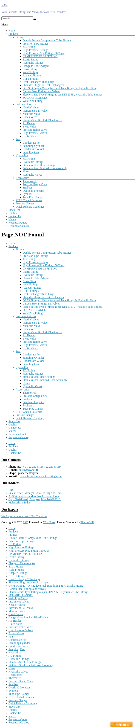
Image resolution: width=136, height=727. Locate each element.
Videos (12, 219)
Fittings (20, 37)
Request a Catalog (18, 225)
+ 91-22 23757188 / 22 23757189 (42, 466)
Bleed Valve (29, 126)
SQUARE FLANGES (35, 97)
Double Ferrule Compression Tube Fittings (47, 40)
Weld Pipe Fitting (33, 100)
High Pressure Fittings (35, 49)
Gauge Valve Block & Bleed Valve (42, 120)
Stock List (14, 209)
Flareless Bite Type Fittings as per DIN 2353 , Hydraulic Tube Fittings (63, 94)
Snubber (27, 187)
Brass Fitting (30, 69)
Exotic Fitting (30, 59)
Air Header (29, 123)
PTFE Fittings (31, 78)
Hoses (26, 171)
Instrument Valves (26, 104)
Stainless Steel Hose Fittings (39, 165)
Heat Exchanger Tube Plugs (38, 81)
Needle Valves (31, 107)
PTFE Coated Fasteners (29, 200)
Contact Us (14, 216)
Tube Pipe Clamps (33, 197)
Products (13, 33)
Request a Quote (17, 222)
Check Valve (30, 116)
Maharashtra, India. (19, 502)
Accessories (22, 177)
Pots (18, 139)
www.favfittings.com (50, 476)
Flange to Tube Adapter (36, 65)
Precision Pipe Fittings (35, 43)
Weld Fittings (30, 72)
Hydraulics (22, 155)
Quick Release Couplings (30, 206)
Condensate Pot (31, 142)
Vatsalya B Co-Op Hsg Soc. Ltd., (35, 492)
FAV (4, 5)
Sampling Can (31, 152)
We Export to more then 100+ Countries (24, 516)
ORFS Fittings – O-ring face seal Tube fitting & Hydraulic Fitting (60, 88)
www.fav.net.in (29, 476)
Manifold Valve (31, 113)
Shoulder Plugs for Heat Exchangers (43, 84)
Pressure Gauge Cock (35, 184)
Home (11, 30)
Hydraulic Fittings (33, 62)
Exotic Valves (30, 136)
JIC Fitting (29, 46)
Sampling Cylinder (33, 145)
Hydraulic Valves (32, 174)
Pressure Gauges (25, 203)
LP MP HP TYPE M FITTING (40, 56)
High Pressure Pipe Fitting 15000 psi (43, 53)
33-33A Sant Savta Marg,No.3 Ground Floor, (34, 496)
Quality (12, 213)
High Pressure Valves (35, 132)
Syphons (27, 193)
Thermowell (29, 181)
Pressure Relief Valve (35, 129)
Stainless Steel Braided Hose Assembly (45, 168)
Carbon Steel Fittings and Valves (41, 91)
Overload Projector (33, 190)
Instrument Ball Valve (35, 110)
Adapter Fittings (32, 75)
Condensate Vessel (33, 148)
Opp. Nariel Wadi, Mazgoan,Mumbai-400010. (34, 499)
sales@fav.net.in (29, 469)
